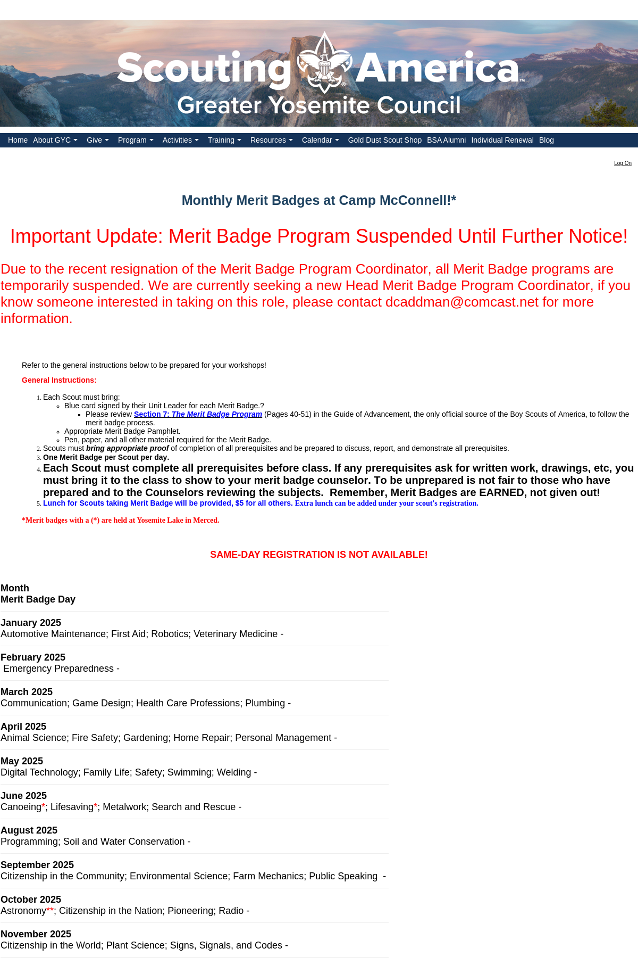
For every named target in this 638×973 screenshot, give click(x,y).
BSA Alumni (446, 140)
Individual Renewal (502, 140)
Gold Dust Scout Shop (385, 140)
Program (137, 141)
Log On (623, 163)
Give (99, 141)
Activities (182, 141)
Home (18, 140)
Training (226, 141)
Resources (272, 141)
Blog (546, 140)
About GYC (56, 141)
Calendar (321, 141)
